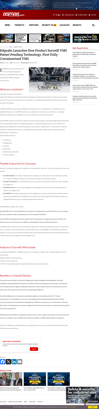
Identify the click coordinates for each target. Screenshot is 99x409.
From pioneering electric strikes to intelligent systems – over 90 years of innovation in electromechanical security (86, 76)
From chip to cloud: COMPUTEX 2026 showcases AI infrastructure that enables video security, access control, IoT (85, 87)
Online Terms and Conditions (15, 401)
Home (7, 47)
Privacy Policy (3, 401)
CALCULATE (64, 25)
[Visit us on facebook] (54, 15)
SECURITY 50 (47, 25)
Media (25, 401)
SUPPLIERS (34, 25)
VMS (35, 62)
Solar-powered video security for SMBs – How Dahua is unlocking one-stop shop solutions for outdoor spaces (85, 65)
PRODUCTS (20, 25)
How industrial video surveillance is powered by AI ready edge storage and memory (84, 54)
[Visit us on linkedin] (59, 15)
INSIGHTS (77, 25)
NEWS (8, 25)
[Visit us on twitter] (56, 15)
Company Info (32, 401)
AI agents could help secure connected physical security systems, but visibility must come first (85, 98)
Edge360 (31, 62)
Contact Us (40, 401)
